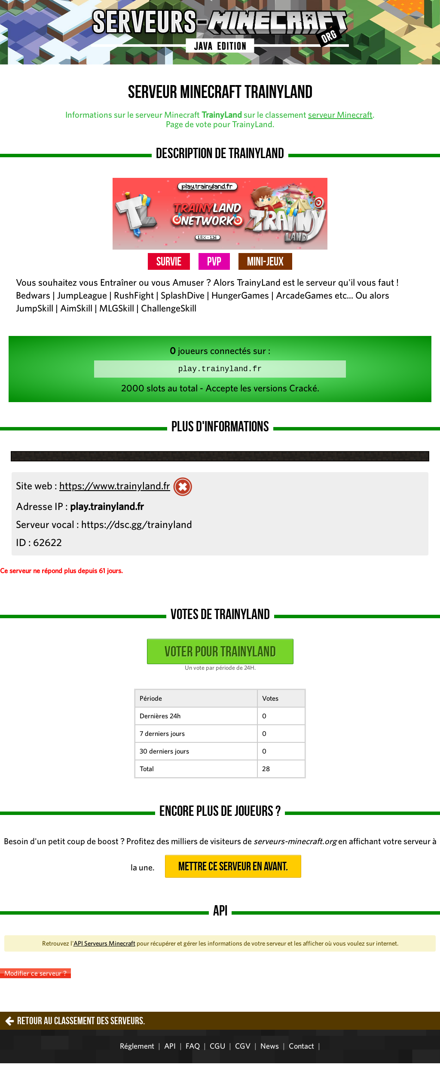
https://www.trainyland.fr (114, 487)
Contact (301, 1047)
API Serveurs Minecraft (104, 945)
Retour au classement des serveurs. (81, 1022)
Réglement (137, 1047)
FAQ (193, 1047)
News (269, 1047)
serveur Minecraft (340, 114)
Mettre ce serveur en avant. (233, 868)
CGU (217, 1047)
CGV (243, 1047)
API (170, 1047)
